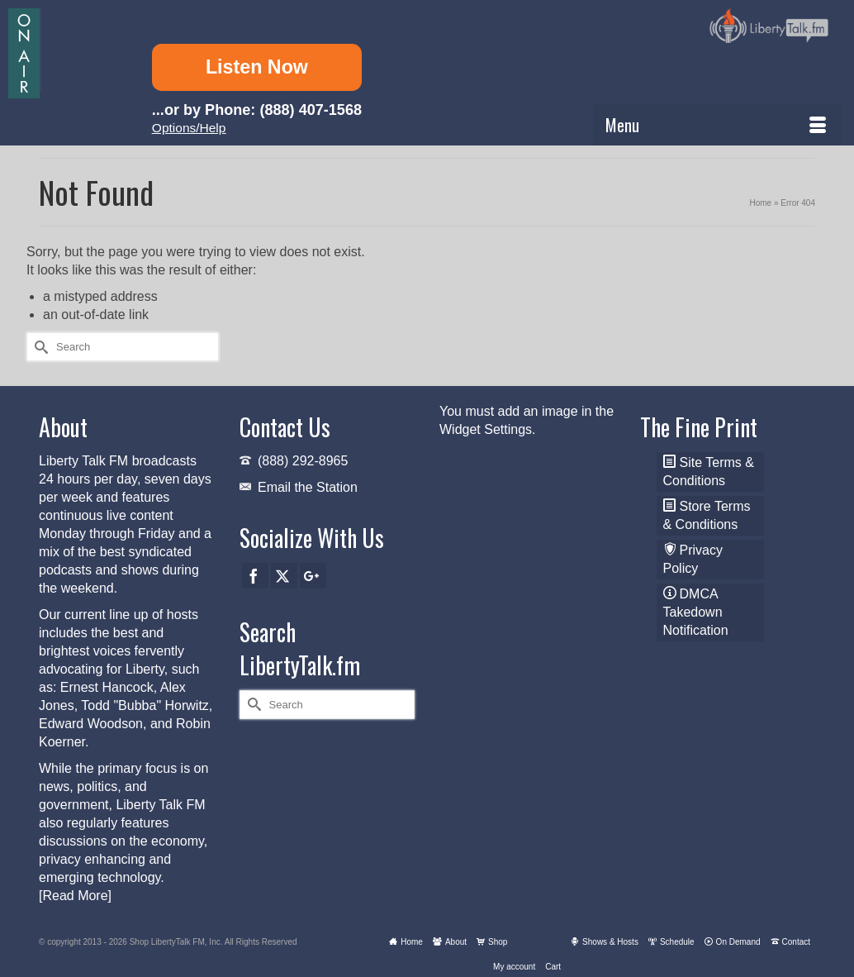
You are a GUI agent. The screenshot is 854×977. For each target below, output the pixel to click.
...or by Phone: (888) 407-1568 (257, 110)
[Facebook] (255, 576)
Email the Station (308, 487)
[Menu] (717, 124)
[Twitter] (284, 576)
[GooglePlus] (313, 576)
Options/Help (189, 128)
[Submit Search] (38, 346)
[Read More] (75, 896)
